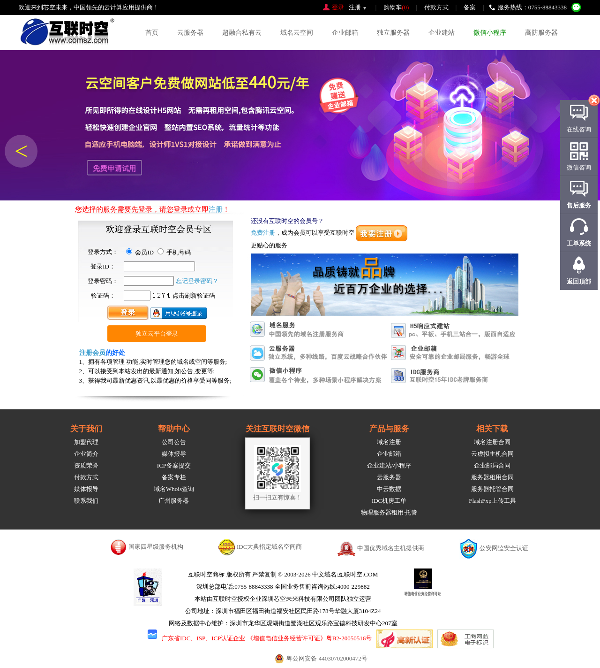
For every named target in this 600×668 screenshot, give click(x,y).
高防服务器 (541, 32)
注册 (355, 7)
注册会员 (92, 352)
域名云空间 (296, 32)
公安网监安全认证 (504, 548)
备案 (470, 7)
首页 (151, 32)
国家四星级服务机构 (155, 546)
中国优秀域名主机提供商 (390, 548)
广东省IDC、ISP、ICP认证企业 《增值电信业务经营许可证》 (244, 638)
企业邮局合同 (492, 465)
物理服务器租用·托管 (389, 512)
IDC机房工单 (389, 500)
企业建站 (441, 32)
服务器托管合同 (492, 488)
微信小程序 (489, 32)
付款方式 (436, 7)
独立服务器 (393, 32)
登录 (338, 7)
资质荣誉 (86, 465)
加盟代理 (86, 441)
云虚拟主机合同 (492, 453)
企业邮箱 (345, 32)
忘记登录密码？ (197, 280)
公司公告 (174, 441)
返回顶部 (579, 281)
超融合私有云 (242, 32)
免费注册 (263, 232)
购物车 (396, 7)
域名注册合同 (492, 441)
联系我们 (86, 500)
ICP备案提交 (174, 465)
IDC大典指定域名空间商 (269, 546)
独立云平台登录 (156, 333)
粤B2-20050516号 (349, 638)
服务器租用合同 (492, 477)
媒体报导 (86, 488)
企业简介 (86, 453)
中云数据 (389, 488)
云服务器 (190, 32)
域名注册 (389, 441)
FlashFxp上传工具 (492, 500)
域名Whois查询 (174, 488)
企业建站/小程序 (389, 465)
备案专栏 (174, 477)
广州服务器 (173, 500)
